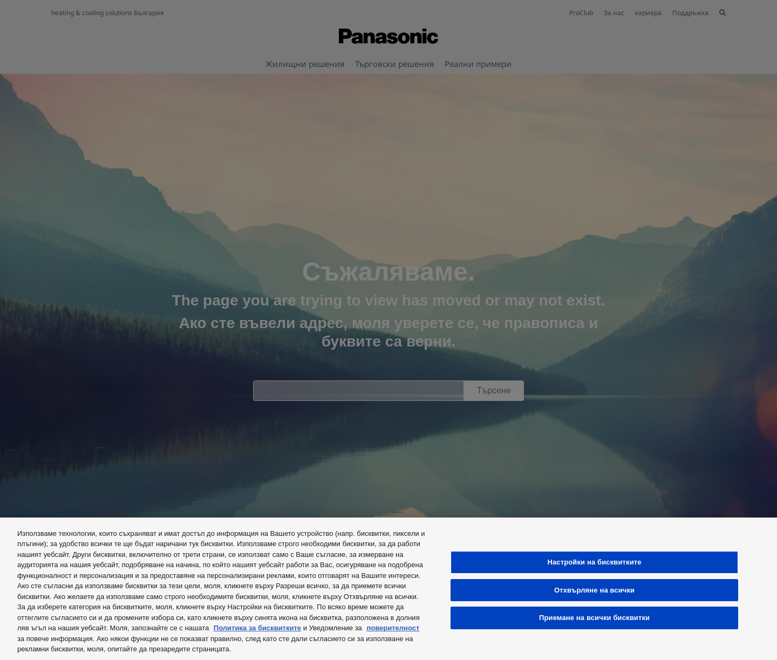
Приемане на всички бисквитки (594, 618)
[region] (388, 589)
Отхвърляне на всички (594, 590)
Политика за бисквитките (257, 628)
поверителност (392, 628)
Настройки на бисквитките (594, 562)
